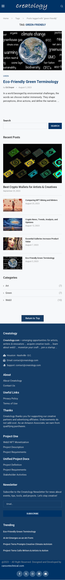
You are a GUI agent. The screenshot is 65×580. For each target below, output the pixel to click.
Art (34, 286)
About (7, 374)
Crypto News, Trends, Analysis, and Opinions (41, 220)
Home (6, 18)
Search (7, 120)
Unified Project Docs (16, 459)
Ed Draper (10, 87)
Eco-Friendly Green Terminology (30, 81)
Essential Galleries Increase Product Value (41, 240)
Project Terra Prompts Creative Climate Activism (27, 544)
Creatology (10, 333)
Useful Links (11, 392)
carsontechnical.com (13, 565)
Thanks (8, 410)
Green (34, 293)
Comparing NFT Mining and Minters (41, 200)
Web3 (34, 300)
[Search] (61, 6)
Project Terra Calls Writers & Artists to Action (25, 550)
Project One (10, 436)
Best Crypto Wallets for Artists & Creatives (30, 187)
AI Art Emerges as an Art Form (18, 538)
